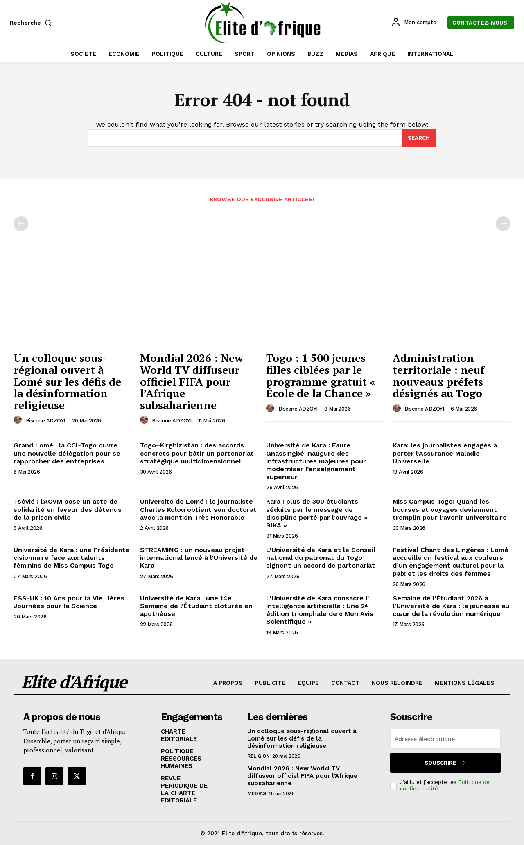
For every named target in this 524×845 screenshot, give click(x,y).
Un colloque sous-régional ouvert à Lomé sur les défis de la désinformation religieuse (67, 381)
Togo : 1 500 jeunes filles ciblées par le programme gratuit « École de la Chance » (320, 375)
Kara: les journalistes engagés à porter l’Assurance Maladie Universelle (445, 453)
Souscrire (445, 763)
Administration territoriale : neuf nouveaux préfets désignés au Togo (438, 375)
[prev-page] (21, 223)
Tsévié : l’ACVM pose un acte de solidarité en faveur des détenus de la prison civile (68, 509)
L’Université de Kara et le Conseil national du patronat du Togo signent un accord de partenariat (320, 557)
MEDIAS (256, 793)
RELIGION (258, 756)
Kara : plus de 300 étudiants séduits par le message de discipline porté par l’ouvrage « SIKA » (317, 513)
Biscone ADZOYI (45, 421)
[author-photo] (19, 420)
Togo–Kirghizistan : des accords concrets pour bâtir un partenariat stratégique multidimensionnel (197, 453)
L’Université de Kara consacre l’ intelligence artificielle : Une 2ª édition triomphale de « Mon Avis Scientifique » (319, 610)
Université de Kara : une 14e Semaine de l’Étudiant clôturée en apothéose (196, 606)
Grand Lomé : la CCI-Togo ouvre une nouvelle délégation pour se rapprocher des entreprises (67, 453)
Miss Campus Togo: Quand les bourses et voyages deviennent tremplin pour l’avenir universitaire (450, 509)
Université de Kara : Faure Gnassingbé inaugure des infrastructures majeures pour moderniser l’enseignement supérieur (316, 461)
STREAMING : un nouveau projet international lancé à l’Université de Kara (198, 557)
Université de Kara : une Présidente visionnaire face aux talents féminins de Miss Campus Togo (72, 557)
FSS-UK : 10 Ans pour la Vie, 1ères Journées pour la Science (69, 602)
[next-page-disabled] (503, 223)
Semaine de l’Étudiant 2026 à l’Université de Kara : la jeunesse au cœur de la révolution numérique (451, 606)
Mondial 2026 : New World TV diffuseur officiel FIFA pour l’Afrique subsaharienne (191, 381)
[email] (445, 739)
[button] (32, 22)
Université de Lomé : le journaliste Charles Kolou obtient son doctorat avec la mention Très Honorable (198, 509)
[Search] (419, 138)
